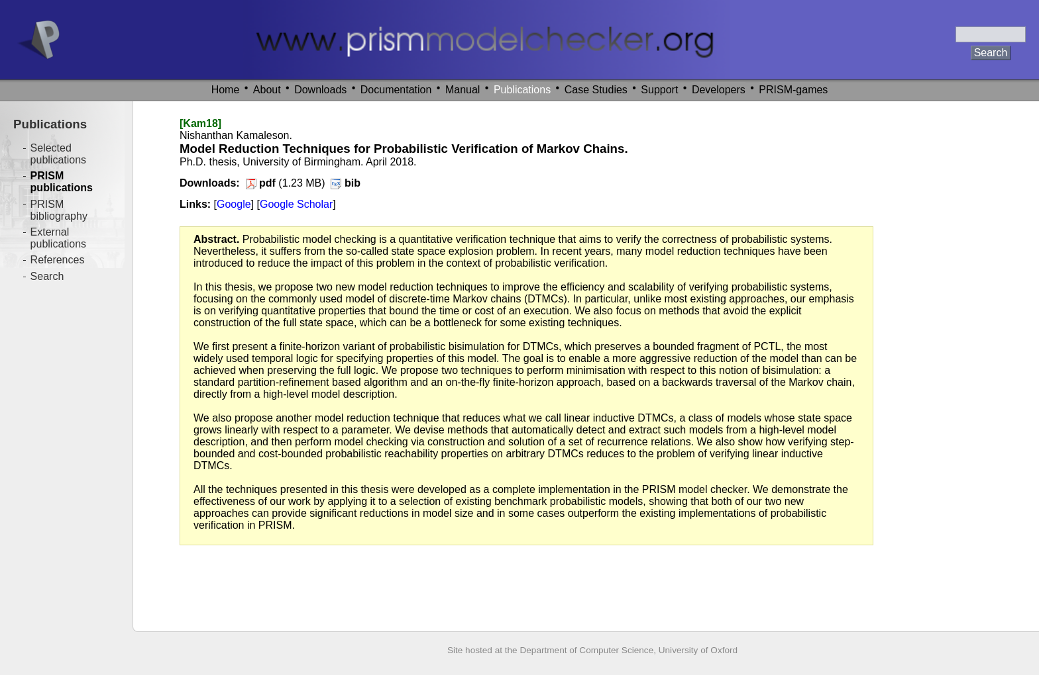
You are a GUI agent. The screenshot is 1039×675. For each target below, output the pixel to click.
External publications (58, 237)
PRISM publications (61, 181)
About (267, 89)
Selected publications (58, 153)
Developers (718, 89)
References (57, 259)
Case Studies (596, 89)
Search (47, 276)
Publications (522, 89)
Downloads (320, 89)
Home (225, 89)
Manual (462, 89)
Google (234, 204)
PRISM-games (793, 89)
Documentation (396, 89)
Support (659, 89)
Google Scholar (296, 204)
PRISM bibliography (58, 210)
